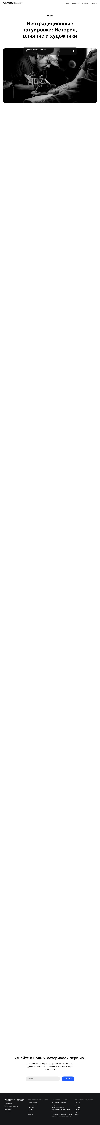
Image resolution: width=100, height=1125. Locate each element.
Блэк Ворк (77, 1102)
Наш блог (30, 1109)
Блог (67, 3)
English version (8, 1111)
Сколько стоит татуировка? (58, 1107)
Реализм (77, 1105)
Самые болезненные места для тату (61, 1109)
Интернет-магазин (32, 1105)
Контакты (94, 3)
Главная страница (32, 1102)
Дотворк (77, 1109)
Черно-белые (78, 1112)
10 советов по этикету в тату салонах (61, 1112)
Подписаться (68, 1078)
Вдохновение (75, 3)
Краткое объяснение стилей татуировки (62, 1116)
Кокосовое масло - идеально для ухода (62, 1114)
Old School (77, 1107)
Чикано (77, 1114)
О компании (85, 3)
